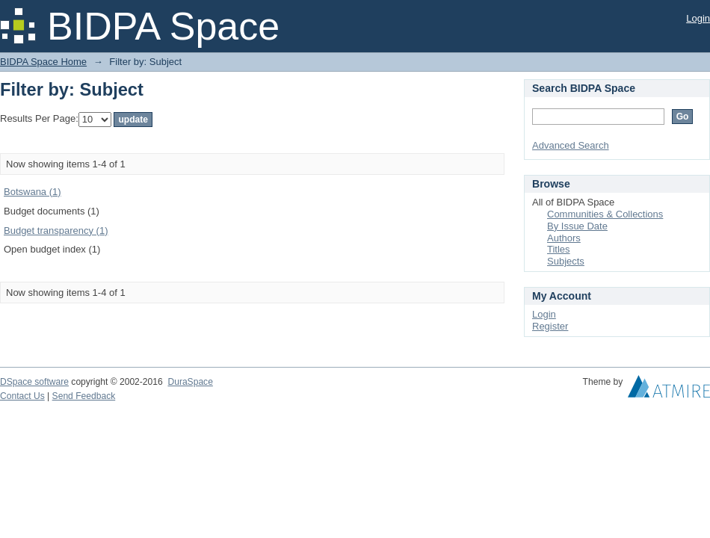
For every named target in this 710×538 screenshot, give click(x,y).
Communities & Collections (605, 214)
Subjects (565, 261)
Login (698, 18)
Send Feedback (84, 396)
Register (550, 326)
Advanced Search (570, 145)
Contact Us (22, 396)
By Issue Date (577, 226)
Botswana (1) (32, 191)
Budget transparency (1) (56, 230)
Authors (564, 238)
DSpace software (34, 382)
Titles (558, 249)
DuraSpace (189, 382)
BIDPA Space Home (43, 61)
